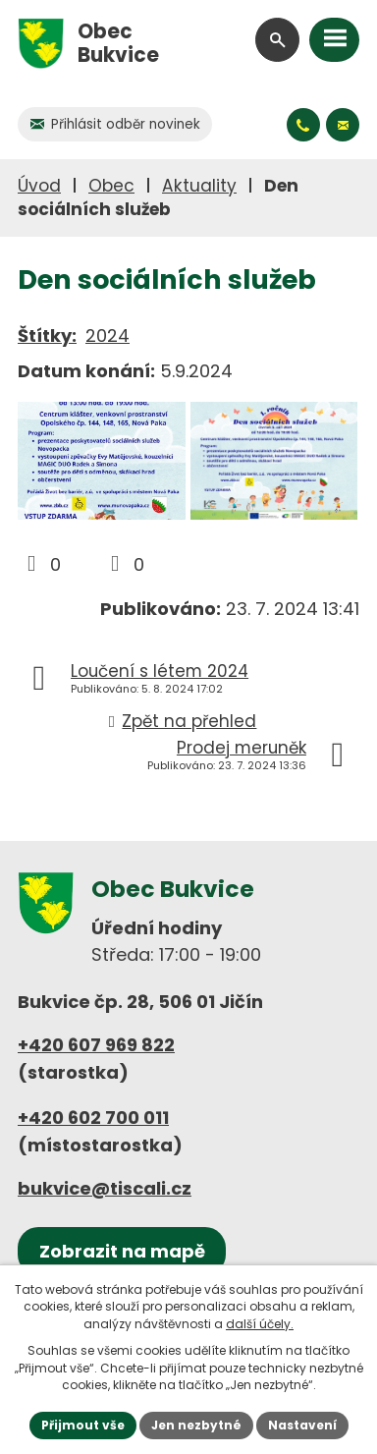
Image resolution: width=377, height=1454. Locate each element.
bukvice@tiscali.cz (104, 1188)
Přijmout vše (83, 1425)
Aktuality (199, 185)
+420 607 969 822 (96, 1045)
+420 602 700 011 (93, 1117)
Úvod (39, 185)
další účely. (260, 1323)
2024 (107, 335)
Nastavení (302, 1425)
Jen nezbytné (196, 1425)
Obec (111, 185)
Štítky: (47, 335)
